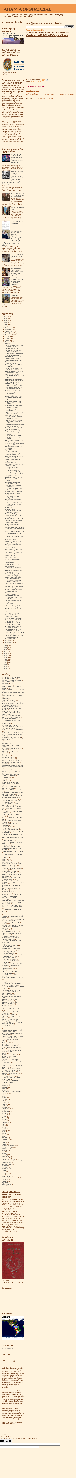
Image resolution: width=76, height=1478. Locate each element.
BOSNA (4, 1096)
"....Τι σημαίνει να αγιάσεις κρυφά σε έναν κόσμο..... (14, 409)
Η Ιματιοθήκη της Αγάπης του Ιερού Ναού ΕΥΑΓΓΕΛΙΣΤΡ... (14, 456)
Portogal (4, 1155)
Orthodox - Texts (7, 1147)
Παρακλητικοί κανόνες (8, 939)
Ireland (4, 1127)
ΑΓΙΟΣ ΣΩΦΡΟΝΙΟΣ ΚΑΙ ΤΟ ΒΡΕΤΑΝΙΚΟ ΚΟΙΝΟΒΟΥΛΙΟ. (17, 195)
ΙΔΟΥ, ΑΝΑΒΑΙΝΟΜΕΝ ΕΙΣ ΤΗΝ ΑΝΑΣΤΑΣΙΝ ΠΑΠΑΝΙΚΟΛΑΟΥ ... (14, 536)
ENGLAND (5, 1113)
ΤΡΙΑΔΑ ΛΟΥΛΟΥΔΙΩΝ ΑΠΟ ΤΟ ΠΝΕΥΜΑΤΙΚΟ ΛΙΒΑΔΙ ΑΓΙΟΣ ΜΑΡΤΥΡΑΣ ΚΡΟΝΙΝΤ (11, 1070)
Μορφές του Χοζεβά (10, 539)
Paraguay (4, 1150)
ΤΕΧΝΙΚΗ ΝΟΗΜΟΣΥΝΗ (9, 1054)
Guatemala (5, 1119)
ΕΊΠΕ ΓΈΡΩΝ (6, 777)
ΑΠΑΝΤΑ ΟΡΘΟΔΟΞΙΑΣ (27, 9)
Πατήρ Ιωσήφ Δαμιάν (8, 953)
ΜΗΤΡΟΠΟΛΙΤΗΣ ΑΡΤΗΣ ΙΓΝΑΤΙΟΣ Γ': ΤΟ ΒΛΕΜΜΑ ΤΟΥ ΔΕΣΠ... (14, 376)
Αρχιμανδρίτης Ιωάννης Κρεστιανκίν (12, 739)
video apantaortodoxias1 (9, 1178)
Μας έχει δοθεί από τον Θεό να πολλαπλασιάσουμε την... (13, 590)
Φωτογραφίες (6, 1084)
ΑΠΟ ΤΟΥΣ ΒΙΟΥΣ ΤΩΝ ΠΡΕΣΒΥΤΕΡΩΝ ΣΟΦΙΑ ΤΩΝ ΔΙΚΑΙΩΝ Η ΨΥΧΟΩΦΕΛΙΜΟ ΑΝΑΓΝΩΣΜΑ (11, 721)
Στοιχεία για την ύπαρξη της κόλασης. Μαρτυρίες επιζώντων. (11, 1020)
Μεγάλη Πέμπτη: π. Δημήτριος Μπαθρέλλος (13, 485)
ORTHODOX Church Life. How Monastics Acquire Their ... (13, 623)
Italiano (4, 1130)
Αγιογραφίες (5, 683)
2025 (5, 318)
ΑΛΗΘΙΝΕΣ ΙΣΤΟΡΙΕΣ (8, 700)
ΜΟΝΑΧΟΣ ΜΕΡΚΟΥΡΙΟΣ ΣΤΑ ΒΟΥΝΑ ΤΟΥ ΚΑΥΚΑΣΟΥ (11, 895)
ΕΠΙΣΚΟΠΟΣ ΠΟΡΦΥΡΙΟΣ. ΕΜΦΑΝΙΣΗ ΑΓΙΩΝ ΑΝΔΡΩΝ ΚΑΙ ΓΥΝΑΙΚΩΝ (12, 783)
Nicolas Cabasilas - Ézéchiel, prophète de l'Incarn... (13, 626)
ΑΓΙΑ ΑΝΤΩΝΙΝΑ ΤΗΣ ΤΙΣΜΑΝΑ (11, 680)
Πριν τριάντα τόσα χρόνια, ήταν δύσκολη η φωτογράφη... (13, 500)
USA (3, 1175)
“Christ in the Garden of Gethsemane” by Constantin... (14, 415)
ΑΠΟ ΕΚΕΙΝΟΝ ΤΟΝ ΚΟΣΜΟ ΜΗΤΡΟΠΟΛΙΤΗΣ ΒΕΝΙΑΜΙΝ (11, 716)
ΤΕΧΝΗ (4, 1053)
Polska (4, 1153)
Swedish (4, 1167)
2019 (5, 648)
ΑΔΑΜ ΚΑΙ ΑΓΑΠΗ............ (12, 603)
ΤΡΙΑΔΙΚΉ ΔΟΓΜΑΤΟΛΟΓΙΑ (10, 1073)
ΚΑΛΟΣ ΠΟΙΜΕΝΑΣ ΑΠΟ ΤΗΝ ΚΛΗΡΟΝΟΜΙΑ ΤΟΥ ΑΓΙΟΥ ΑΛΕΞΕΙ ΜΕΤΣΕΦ (12, 848)
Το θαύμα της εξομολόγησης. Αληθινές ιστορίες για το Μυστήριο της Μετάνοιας (12, 1061)
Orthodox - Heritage (8, 1145)
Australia (4, 1088)
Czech (3, 1105)
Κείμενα (4, 859)
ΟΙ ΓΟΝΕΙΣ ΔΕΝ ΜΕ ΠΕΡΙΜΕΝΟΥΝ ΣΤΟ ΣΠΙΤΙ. (17, 256)
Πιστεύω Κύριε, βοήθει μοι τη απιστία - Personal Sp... (13, 609)
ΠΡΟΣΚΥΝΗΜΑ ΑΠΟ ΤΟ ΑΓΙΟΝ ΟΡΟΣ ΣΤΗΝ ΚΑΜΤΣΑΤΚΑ (11, 984)
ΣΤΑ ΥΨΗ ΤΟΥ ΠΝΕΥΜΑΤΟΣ (10, 1007)
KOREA (4, 1135)
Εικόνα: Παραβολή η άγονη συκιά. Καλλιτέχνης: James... (14, 584)
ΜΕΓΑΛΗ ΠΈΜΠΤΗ (10, 462)
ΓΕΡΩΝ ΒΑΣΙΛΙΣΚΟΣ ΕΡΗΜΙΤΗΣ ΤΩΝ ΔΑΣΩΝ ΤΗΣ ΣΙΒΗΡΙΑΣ (12, 761)
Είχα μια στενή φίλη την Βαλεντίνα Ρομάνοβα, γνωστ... (14, 346)
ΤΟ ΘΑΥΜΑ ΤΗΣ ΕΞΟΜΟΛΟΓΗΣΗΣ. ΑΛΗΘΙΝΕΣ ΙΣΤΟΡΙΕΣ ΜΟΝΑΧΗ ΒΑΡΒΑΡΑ (13, 1065)
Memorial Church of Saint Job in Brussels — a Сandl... (13, 620)
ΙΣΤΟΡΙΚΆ (5, 845)
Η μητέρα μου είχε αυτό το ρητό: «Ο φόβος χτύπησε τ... (13, 571)
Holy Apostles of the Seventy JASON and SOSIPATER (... (13, 482)
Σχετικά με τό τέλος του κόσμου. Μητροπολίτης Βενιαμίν (11, 1044)
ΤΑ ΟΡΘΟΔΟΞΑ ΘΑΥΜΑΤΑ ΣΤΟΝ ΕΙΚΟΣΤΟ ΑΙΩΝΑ (12, 1050)
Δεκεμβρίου (8, 327)
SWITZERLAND (6, 1168)
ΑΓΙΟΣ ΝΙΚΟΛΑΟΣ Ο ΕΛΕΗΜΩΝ (12, 696)
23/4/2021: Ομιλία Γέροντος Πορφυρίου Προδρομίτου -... (13, 606)
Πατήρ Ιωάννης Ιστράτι (8, 951)
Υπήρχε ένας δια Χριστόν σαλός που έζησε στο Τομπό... (13, 350)
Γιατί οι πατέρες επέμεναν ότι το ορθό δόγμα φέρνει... (13, 550)
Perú (3, 1151)
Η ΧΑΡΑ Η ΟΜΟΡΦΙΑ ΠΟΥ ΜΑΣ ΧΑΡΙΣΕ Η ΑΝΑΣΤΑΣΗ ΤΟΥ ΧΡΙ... (14, 398)
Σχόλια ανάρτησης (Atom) (44, 98)
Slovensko (5, 1165)
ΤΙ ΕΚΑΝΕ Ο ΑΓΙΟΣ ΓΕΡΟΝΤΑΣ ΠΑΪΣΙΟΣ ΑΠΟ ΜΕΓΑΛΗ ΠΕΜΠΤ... (13, 437)
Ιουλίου (7, 336)
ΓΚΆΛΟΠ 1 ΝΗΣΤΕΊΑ (11, 557)
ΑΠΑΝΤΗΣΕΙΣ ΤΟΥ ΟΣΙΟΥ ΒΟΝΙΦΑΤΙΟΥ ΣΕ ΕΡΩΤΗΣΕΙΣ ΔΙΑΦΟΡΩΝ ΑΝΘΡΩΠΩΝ (11, 712)
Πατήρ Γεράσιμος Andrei (9, 944)
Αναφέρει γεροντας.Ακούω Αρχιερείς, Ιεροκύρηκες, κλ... (13, 359)
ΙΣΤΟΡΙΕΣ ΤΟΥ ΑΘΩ (8, 840)
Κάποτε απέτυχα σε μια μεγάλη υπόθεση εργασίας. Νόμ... (13, 453)
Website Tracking (7, 1348)
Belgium (4, 1094)
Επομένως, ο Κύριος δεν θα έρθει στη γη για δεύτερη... (14, 587)
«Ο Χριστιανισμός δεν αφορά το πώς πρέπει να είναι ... (13, 580)
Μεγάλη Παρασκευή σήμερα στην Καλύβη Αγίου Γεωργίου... (14, 387)
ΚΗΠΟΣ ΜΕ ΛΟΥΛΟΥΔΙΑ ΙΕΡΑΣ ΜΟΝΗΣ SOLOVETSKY (11, 864)
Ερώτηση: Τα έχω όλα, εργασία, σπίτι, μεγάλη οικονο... (13, 615)
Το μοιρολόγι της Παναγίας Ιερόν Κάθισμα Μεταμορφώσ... (14, 441)
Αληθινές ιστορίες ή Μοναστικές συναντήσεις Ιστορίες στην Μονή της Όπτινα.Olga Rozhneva (13, 703)
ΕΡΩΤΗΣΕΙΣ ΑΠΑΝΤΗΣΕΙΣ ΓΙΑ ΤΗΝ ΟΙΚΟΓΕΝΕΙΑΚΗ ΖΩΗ (13, 793)
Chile (3, 1101)
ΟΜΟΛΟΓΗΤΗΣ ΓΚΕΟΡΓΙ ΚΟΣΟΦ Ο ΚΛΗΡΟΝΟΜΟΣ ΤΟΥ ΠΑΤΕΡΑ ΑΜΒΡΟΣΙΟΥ (13, 927)
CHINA (4, 1102)
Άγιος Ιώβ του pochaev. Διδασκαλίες (13, 692)
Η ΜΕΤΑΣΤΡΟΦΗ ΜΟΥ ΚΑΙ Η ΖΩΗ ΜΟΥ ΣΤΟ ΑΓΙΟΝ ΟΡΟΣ (12, 804)
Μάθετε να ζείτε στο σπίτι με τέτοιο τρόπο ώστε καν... (14, 593)
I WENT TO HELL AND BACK (13, 357)
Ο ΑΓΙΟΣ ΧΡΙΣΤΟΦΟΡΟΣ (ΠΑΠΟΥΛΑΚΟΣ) (9, 898)
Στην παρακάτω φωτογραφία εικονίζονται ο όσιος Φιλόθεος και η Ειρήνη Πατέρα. (17, 272)
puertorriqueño (6, 1156)
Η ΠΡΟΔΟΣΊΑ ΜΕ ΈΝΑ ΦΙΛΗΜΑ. (14, 518)
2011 (5, 663)
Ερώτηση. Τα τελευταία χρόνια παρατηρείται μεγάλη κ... (13, 577)
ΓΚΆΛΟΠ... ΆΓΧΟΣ (10, 555)
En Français (5, 1111)
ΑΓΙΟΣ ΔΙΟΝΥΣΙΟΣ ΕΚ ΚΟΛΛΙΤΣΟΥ (13, 689)
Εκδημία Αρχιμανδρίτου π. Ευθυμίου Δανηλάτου (12, 497)
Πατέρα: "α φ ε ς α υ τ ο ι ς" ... (13, 431)
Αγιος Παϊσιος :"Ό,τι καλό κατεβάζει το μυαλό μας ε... (14, 465)
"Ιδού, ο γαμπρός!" (10, 561)
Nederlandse (5, 1139)
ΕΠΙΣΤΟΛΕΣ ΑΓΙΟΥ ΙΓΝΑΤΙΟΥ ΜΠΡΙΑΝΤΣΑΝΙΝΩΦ (11, 787)
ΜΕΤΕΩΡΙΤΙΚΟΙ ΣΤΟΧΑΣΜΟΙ (11, 885)
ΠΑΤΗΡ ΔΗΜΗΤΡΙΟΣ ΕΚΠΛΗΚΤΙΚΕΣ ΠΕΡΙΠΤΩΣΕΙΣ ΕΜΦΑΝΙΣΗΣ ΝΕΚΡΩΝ (11, 948)
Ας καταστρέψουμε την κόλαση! (11, 748)
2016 (5, 653)
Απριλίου (8, 341)
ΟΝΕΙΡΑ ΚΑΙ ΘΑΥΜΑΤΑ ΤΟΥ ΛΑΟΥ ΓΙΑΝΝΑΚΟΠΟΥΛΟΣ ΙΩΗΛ (14, 532)
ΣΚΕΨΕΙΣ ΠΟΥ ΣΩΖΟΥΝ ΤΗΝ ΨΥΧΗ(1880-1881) (11, 1003)
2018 (5, 649)
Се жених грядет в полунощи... (13, 618)
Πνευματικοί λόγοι (7, 968)
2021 (5, 326)
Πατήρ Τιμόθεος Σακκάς (9, 959)
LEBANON (5, 1136)
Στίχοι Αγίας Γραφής (8, 1014)
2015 (5, 655)
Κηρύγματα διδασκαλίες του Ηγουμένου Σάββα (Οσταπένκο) (11, 867)
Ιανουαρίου (8, 644)
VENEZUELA (6, 1176)
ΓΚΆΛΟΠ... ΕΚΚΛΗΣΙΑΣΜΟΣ (13, 559)
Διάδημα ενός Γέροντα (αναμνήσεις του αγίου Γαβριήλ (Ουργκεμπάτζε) (12, 765)
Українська (5, 1182)
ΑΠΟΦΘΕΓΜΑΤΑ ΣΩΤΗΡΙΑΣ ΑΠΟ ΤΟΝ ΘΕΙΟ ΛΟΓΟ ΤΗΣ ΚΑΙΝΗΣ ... (14, 529)
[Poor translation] (8, 1441)
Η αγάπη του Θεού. (10, 517)
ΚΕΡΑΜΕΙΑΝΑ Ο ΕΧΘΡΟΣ (10, 862)
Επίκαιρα (4, 780)
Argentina (4, 1087)
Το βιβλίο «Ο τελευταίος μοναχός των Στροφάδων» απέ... (14, 412)
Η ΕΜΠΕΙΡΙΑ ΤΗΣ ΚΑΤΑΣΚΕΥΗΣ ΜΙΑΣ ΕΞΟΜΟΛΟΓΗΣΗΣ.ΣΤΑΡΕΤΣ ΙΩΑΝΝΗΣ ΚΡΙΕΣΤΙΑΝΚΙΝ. (12, 797)
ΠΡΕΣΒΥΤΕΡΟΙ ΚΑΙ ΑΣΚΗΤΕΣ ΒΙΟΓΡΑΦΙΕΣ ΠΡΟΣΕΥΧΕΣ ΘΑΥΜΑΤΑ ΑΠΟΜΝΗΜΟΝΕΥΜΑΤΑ (12, 976)
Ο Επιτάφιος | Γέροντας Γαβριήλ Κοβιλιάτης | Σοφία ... (13, 406)
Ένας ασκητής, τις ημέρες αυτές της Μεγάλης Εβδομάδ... (13, 368)
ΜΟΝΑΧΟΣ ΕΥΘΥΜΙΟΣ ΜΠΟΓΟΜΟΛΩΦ (9, 892)
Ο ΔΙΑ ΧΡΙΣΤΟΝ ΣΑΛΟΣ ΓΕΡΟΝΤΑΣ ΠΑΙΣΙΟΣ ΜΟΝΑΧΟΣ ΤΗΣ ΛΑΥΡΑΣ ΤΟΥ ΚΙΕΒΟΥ (13, 902)
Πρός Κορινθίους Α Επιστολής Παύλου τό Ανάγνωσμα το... (13, 545)
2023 (5, 322)
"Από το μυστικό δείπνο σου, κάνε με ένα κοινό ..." (14, 447)
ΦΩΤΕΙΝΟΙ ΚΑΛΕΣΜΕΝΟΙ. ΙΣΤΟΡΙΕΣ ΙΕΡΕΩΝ (10, 1081)
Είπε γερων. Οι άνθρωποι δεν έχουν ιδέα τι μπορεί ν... (13, 511)
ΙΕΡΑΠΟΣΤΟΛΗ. (7, 826)
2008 (5, 668)
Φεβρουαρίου (9, 642)
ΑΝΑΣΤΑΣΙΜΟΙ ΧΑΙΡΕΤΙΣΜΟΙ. (13, 379)
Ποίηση (4, 970)
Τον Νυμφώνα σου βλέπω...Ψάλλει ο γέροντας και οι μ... (14, 474)
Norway (4, 1144)
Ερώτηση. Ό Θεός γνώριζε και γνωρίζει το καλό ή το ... (13, 574)
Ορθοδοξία (5, 930)
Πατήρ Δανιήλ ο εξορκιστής (10, 945)
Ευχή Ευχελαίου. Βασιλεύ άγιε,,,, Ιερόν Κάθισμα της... (14, 542)
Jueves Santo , (9, 507)
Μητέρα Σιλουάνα (7, 887)
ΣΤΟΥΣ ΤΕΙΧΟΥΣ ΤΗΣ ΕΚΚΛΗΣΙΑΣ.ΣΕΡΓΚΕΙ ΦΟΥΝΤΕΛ (12, 1026)
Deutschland (5, 1108)
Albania (4, 1085)
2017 (5, 651)
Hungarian (5, 1122)
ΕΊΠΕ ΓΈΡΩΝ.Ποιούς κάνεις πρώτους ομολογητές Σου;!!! (13, 384)
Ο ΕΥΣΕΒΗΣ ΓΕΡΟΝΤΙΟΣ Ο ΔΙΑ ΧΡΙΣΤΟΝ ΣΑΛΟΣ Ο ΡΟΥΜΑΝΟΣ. (12, 906)
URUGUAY (5, 1173)
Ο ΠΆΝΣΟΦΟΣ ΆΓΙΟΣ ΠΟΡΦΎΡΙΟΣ (13, 913)
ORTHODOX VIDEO (36, 81)
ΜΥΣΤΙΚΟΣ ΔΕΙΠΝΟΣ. (11, 638)
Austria (4, 1090)
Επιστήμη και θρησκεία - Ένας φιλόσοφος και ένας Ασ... (13, 630)
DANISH (4, 1107)
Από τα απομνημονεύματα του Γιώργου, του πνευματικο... (13, 601)
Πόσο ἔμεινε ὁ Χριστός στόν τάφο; (14, 477)
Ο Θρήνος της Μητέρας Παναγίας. (14, 390)
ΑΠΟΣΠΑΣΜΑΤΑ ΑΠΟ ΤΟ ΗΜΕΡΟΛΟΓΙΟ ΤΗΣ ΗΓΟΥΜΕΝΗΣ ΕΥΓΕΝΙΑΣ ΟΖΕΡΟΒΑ (12, 726)
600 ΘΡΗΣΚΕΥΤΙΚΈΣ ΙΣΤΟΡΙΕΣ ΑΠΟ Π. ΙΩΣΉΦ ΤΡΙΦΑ (12, 678)
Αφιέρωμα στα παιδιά (8, 751)
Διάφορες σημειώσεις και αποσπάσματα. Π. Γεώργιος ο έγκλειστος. (11, 771)
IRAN (3, 1125)
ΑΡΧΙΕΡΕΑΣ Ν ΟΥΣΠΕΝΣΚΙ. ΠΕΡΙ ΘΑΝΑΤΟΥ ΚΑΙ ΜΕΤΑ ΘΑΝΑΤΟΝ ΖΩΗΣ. (12, 734)
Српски (4, 1181)
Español (4, 1115)
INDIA (3, 1124)
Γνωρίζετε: (5, 763)
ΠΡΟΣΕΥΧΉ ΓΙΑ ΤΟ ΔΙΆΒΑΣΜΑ (17, 222)
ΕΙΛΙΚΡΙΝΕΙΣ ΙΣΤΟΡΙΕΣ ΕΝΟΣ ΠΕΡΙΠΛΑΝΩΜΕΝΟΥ (11, 775)
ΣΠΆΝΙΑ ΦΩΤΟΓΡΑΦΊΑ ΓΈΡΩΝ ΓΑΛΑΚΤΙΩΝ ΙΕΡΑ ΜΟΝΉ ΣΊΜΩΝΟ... (13, 504)
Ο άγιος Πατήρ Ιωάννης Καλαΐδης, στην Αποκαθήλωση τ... (14, 428)
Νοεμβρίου (8, 329)
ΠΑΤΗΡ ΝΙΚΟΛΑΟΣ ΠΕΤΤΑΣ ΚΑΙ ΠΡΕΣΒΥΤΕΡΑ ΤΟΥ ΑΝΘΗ (12, 955)
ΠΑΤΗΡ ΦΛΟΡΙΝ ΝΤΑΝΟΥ (10, 960)
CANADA (4, 1099)
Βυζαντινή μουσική (7, 757)
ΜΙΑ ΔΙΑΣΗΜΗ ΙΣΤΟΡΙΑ (11, 348)
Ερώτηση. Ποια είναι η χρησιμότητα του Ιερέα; (12, 612)
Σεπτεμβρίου (9, 333)
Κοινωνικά (5, 870)
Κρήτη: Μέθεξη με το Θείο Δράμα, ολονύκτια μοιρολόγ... (14, 489)
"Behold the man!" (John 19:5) (13, 418)
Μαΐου (7, 340)
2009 (5, 666)
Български (5, 1179)
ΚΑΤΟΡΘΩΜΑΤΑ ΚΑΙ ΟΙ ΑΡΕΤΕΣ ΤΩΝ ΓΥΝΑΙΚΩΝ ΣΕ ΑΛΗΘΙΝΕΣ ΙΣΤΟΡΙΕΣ (12, 856)
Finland (4, 1118)
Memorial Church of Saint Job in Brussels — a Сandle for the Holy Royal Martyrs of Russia (48, 34)
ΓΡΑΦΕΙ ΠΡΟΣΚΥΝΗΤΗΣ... (12, 564)
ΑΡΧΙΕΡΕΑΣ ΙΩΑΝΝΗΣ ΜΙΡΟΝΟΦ (12, 729)
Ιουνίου (7, 338)
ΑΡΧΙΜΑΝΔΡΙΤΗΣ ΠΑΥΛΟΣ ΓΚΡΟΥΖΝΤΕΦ (10, 742)
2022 (5, 324)
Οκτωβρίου (8, 331)
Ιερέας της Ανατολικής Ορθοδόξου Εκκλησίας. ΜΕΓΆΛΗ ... (14, 381)
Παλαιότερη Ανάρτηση (67, 94)
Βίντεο (3, 754)
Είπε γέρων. (15, 295)
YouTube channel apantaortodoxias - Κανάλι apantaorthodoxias (12, 35)
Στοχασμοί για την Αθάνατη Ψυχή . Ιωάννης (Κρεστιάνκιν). (12, 1030)
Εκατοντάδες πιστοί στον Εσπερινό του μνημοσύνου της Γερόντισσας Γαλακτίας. (17, 281)
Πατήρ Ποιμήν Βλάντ (8, 957)
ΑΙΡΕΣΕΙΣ (5, 699)
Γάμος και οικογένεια (8, 759)
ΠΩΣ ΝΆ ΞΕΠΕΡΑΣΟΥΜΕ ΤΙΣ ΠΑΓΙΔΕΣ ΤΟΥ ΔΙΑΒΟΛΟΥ (11, 990)
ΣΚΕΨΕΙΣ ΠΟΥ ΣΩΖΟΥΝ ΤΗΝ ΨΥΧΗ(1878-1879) (11, 1000)
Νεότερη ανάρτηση (32, 94)
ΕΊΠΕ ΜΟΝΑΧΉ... (10, 509)
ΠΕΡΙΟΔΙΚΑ (5, 962)
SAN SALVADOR (7, 1164)
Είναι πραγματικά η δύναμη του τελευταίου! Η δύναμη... (13, 553)
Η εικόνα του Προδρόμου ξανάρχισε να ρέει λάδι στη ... (13, 514)
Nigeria (4, 1142)
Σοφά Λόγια (5, 1005)
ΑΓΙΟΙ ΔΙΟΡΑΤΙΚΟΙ (7, 685)
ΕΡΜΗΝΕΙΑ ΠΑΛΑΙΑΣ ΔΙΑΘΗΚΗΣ (12, 789)
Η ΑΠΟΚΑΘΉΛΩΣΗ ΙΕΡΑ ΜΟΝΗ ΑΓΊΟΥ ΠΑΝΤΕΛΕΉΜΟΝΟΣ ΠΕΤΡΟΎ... (14, 402)
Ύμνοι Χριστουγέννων (8, 1076)
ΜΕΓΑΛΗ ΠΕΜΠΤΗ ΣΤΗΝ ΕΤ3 (13, 491)
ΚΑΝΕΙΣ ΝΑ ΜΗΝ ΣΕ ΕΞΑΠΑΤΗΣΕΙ (12, 851)
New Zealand (6, 1141)
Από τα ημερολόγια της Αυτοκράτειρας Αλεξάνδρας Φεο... (13, 567)
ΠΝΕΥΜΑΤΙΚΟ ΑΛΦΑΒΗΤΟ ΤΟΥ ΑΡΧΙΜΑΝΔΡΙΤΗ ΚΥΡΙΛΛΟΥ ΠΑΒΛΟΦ (12, 965)
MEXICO (4, 1138)
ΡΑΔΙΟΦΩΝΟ (6, 993)
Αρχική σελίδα (49, 94)
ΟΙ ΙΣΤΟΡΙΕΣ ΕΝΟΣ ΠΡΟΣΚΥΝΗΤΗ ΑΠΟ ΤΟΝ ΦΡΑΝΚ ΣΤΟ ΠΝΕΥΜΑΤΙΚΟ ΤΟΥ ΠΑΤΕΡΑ (13, 920)
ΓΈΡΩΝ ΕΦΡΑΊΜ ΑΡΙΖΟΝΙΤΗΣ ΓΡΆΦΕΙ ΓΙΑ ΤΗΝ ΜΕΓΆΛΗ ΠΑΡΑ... (13, 421)
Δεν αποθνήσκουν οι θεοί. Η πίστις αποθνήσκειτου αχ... (14, 425)
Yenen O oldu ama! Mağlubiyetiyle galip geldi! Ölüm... (14, 444)
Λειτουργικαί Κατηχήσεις (9, 871)
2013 (5, 659)
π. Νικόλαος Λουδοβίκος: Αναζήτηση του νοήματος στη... (14, 468)
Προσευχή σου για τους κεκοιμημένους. (9, 981)
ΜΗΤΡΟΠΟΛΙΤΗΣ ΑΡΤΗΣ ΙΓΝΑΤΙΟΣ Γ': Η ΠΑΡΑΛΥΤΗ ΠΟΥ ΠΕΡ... (13, 597)
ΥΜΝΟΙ (4, 1074)
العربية (3, 1185)
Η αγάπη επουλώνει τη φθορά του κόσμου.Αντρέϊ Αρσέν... (14, 372)
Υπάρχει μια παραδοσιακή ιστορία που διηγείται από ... (14, 636)
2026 (5, 316)
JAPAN (4, 1131)
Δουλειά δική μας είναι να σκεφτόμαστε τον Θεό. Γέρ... (13, 471)
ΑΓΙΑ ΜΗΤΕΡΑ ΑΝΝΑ (8, 682)
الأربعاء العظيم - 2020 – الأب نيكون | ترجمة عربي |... (14, 633)
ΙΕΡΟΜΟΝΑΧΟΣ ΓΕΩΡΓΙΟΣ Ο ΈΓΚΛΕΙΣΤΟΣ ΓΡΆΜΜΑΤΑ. (11, 829)
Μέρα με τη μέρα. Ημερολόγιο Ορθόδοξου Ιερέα (11, 878)
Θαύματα (4, 822)
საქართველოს (6, 1184)
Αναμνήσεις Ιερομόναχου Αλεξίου (12, 706)
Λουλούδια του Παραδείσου (10, 873)
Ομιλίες (4, 924)
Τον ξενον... (8, 343)
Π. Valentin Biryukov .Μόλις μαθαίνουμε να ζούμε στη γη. (10, 936)
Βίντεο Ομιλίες (6, 756)
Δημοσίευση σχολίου (32, 91)
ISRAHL (4, 1128)
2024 (5, 320)
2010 (5, 664)
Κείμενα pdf (5, 860)
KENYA (4, 1133)
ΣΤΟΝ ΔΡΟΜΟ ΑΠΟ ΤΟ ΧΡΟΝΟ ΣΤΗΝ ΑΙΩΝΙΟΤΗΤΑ (12, 1023)
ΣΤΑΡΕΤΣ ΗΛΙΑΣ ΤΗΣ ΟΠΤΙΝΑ (11, 1008)
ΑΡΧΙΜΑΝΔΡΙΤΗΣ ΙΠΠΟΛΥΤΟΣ (11, 737)
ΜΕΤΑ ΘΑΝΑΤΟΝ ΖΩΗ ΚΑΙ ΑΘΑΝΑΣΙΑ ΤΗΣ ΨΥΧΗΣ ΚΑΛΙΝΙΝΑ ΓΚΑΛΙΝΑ (12, 882)
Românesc (5, 1158)
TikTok (3, 1172)
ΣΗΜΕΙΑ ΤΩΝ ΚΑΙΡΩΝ (8, 994)
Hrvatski (4, 1121)
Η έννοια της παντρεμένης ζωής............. (12, 524)
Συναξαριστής (6, 1042)
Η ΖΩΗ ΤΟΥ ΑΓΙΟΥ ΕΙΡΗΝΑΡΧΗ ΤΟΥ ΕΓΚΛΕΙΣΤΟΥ (12, 801)
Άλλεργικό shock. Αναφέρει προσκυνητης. (12, 460)
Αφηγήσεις (5, 749)
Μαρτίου (7, 640)
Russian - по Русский (8, 1159)
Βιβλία (3, 753)
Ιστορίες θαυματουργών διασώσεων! (13, 837)
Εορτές (4, 779)
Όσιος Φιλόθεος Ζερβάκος (10, 931)
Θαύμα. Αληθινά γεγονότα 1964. (11, 820)
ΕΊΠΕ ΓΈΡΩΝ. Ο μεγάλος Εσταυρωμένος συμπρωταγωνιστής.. (12, 393)
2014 (5, 657)
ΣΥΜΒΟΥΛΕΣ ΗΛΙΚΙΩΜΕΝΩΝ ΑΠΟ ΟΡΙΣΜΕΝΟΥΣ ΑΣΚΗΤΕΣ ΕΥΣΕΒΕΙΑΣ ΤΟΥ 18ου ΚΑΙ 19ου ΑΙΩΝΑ (12, 1038)
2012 (5, 661)
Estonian (4, 1116)
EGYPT (4, 1110)
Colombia (4, 1104)
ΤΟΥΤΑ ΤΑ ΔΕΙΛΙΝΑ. (10, 547)
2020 (5, 646)
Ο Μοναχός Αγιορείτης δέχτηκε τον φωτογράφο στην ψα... (14, 362)
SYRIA (4, 1170)
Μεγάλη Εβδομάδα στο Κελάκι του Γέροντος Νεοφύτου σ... (14, 450)
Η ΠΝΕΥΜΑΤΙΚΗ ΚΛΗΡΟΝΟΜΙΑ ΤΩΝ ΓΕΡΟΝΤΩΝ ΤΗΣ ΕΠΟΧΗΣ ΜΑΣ (12, 808)
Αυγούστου (8, 334)
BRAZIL (4, 1098)
